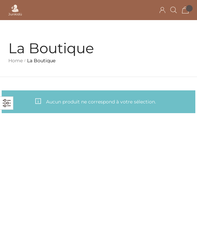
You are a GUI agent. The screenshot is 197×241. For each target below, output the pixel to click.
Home (15, 61)
